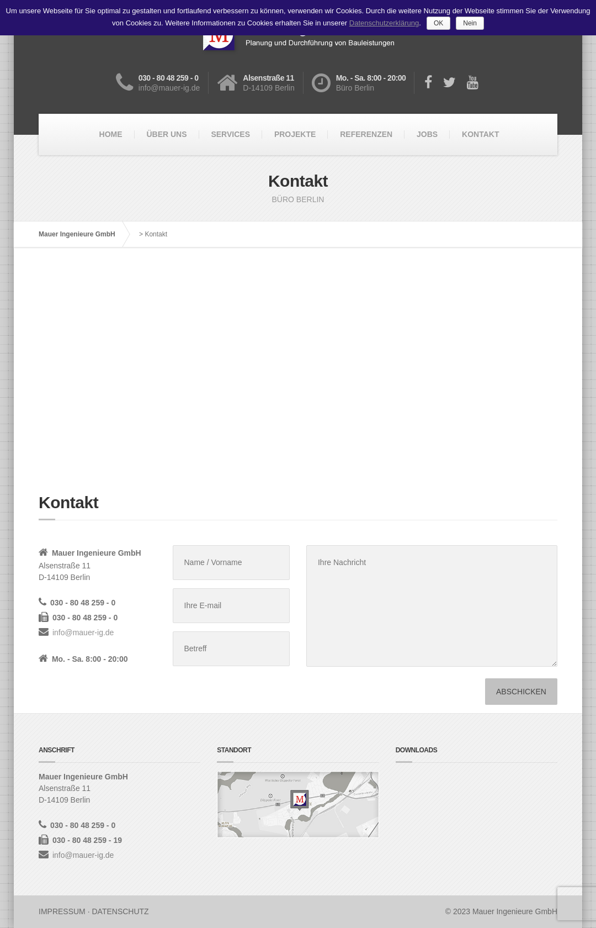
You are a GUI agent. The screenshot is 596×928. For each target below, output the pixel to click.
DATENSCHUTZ (120, 911)
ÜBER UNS (166, 134)
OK (438, 23)
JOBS (427, 134)
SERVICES (230, 134)
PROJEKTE (295, 134)
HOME (111, 134)
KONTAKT (480, 134)
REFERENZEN (366, 134)
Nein (470, 23)
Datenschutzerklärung (384, 23)
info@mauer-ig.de (83, 632)
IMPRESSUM (62, 911)
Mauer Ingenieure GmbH (77, 234)
